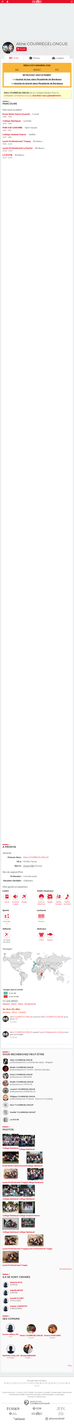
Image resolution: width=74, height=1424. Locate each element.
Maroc (20, 1004)
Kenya (14, 1012)
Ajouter (22, 49)
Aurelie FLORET (17, 1298)
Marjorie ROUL (16, 1282)
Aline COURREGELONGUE (21, 1017)
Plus (70, 1366)
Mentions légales (47, 1394)
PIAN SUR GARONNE (12, 127)
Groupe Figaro (59, 1394)
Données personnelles (17, 1394)
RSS (25, 1392)
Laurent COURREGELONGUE (22, 1089)
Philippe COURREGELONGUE (22, 1097)
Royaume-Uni (30, 1004)
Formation (38, 1392)
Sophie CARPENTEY (18, 1306)
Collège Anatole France (14, 134)
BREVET (37, 70)
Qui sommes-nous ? (9, 1392)
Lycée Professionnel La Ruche (17, 148)
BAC (17, 70)
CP (16, 1019)
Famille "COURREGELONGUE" (23, 1112)
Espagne (6, 1004)
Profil (15, 58)
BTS (57, 70)
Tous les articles (56, 1392)
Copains (60, 58)
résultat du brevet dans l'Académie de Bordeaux (38, 83)
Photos (36, 58)
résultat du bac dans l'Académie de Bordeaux (38, 79)
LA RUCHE (7, 155)
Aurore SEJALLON (10, 1334)
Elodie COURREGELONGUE (21, 1067)
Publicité (31, 1392)
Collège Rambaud (11, 121)
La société (47, 1392)
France (14, 1004)
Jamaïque (6, 1012)
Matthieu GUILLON (10, 1356)
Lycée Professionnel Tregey (16, 141)
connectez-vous (21, 95)
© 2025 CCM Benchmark (37, 1397)
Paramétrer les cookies (33, 1394)
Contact (19, 1392)
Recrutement (67, 1392)
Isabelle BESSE (16, 1290)
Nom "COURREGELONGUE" (22, 1105)
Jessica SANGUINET (52, 1335)
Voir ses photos (65, 1269)
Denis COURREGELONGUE (31, 1335)
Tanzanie (22, 1012)
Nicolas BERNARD (28, 1356)
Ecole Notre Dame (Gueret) (16, 114)
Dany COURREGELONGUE (21, 1075)
